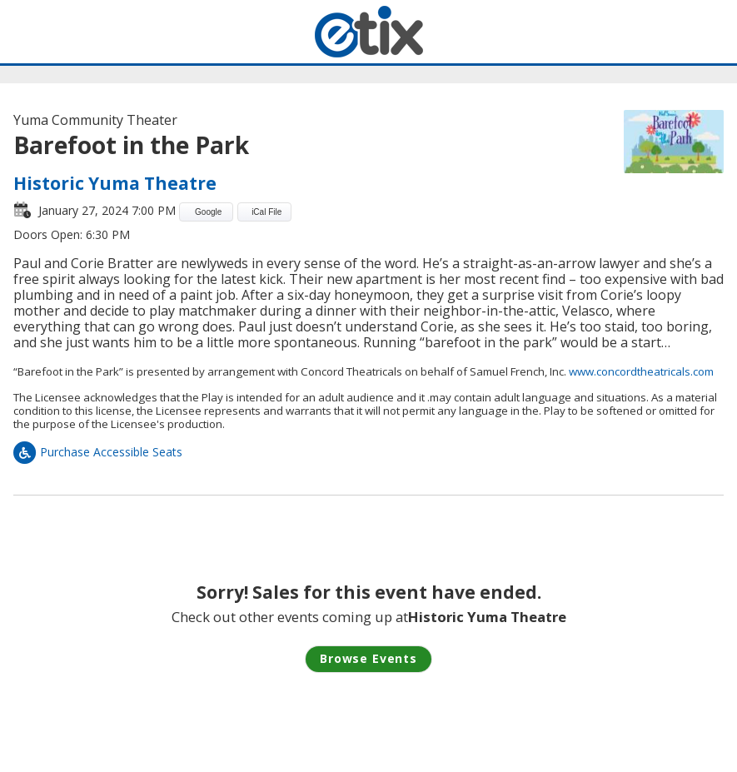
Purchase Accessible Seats (97, 452)
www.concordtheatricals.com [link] (641, 371)
